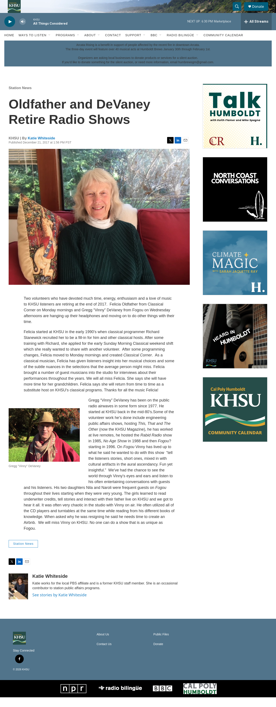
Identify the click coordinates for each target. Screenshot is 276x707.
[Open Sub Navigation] (49, 45)
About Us (103, 644)
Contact (113, 45)
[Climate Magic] (235, 272)
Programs (65, 45)
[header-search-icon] (239, 11)
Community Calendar (223, 45)
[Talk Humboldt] (235, 126)
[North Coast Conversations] (235, 199)
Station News (20, 98)
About (90, 45)
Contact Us (104, 653)
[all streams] (256, 31)
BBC (154, 45)
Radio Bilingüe (180, 45)
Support (133, 45)
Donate (260, 11)
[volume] (22, 31)
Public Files (161, 644)
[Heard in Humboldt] (235, 346)
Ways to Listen (32, 45)
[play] (9, 31)
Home (9, 45)
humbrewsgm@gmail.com (195, 72)
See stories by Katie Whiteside (59, 604)
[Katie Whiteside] (18, 596)
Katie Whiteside (41, 148)
